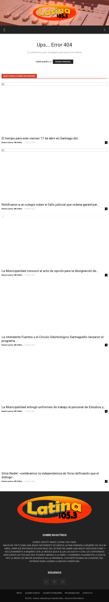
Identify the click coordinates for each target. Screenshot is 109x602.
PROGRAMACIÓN (72, 593)
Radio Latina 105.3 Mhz (12, 142)
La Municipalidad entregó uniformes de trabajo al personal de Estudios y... (54, 407)
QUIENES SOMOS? (32, 593)
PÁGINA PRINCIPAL (63, 62)
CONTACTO (87, 593)
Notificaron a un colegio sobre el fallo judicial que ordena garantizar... (50, 204)
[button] (104, 30)
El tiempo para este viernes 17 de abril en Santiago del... (41, 138)
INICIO (19, 593)
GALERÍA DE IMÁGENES (52, 593)
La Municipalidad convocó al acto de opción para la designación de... (50, 271)
